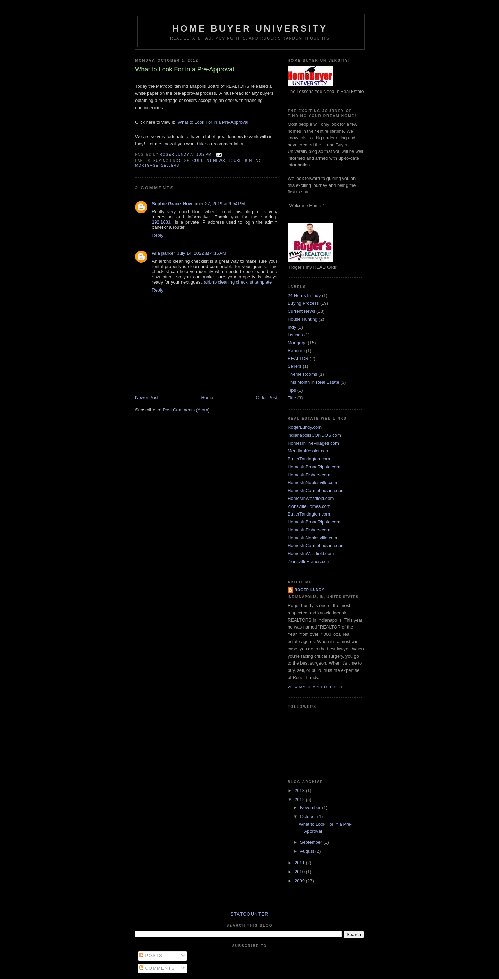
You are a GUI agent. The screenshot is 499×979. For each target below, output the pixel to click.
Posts (151, 955)
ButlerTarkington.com (309, 458)
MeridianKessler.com (309, 450)
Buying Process (171, 161)
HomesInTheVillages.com (313, 443)
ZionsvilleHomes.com (309, 506)
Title (292, 397)
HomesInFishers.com (309, 474)
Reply (157, 235)
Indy (292, 327)
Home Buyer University (250, 28)
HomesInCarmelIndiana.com (316, 490)
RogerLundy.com (305, 427)
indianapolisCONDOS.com (314, 435)
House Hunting (245, 161)
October (308, 816)
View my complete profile (318, 687)
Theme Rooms (302, 374)
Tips (292, 390)
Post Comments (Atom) (186, 410)
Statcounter (249, 914)
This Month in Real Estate (313, 382)
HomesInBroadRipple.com (314, 466)
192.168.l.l (162, 222)
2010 (300, 871)
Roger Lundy (309, 590)
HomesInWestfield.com (311, 498)
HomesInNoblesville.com (312, 482)
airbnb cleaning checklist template (238, 282)
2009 (300, 880)
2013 (300, 790)
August (307, 851)
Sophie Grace (166, 203)
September (311, 842)
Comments (157, 968)
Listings (295, 334)
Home (207, 397)
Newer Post (146, 397)
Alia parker (163, 253)
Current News (208, 161)
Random (296, 350)
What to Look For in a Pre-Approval (213, 122)
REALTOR (298, 358)
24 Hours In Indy (304, 295)
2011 (300, 862)
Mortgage (146, 165)
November (311, 807)
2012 (300, 799)
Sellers (170, 165)
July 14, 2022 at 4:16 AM (201, 253)
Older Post (266, 397)
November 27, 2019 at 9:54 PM (214, 203)
